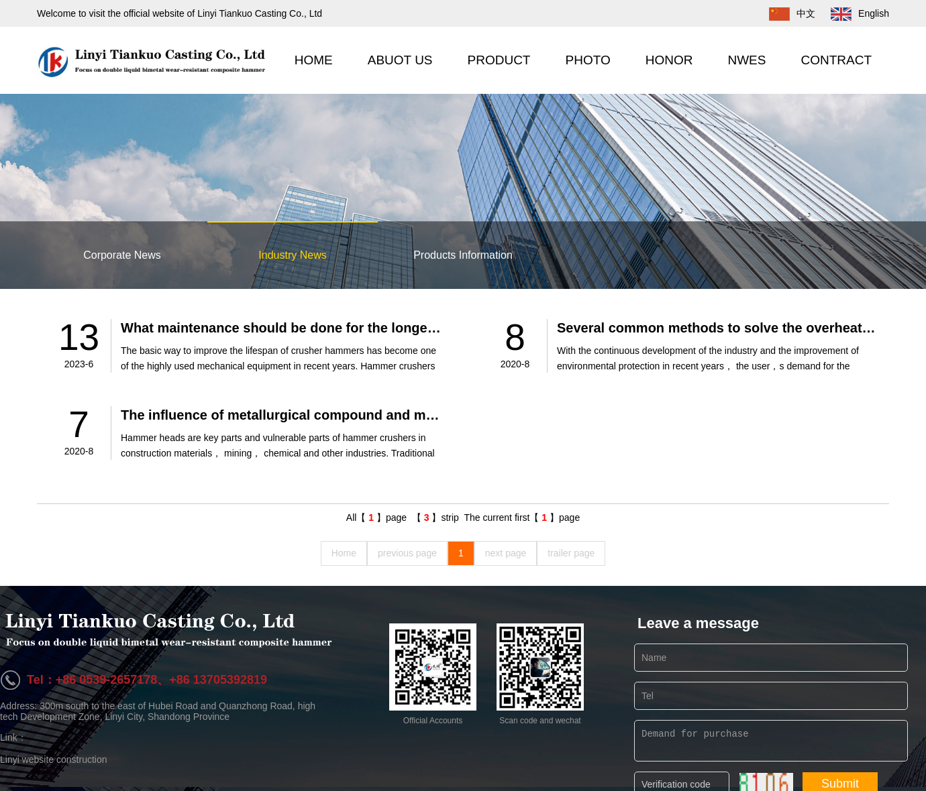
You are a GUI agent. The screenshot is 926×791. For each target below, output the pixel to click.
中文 (785, 13)
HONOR (669, 60)
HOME (314, 60)
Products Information (463, 255)
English (853, 13)
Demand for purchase (771, 741)
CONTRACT (836, 60)
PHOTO (587, 60)
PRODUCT (499, 60)
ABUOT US (400, 60)
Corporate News (122, 255)
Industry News (292, 255)
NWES (746, 60)
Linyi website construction (53, 759)
